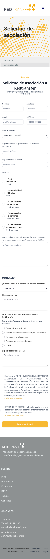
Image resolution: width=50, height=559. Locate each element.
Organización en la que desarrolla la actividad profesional (20, 144)
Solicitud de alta (11, 65)
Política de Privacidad (13, 398)
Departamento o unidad (12, 159)
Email (4, 117)
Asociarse (8, 60)
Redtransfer (7, 481)
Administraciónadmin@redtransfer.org (12, 534)
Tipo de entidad (8, 130)
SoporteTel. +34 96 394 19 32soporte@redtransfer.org (14, 523)
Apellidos (30, 104)
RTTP (4, 491)
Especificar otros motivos (14, 351)
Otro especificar (10, 295)
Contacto (6, 500)
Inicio (3, 476)
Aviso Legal (45, 550)
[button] (43, 8)
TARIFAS (5, 173)
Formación (6, 486)
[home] (21, 8)
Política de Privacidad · (35, 550)
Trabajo (5, 495)
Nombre (5, 104)
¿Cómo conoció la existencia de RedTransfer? (23, 283)
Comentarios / (23, 238)
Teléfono (30, 117)
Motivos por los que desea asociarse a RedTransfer (20, 315)
